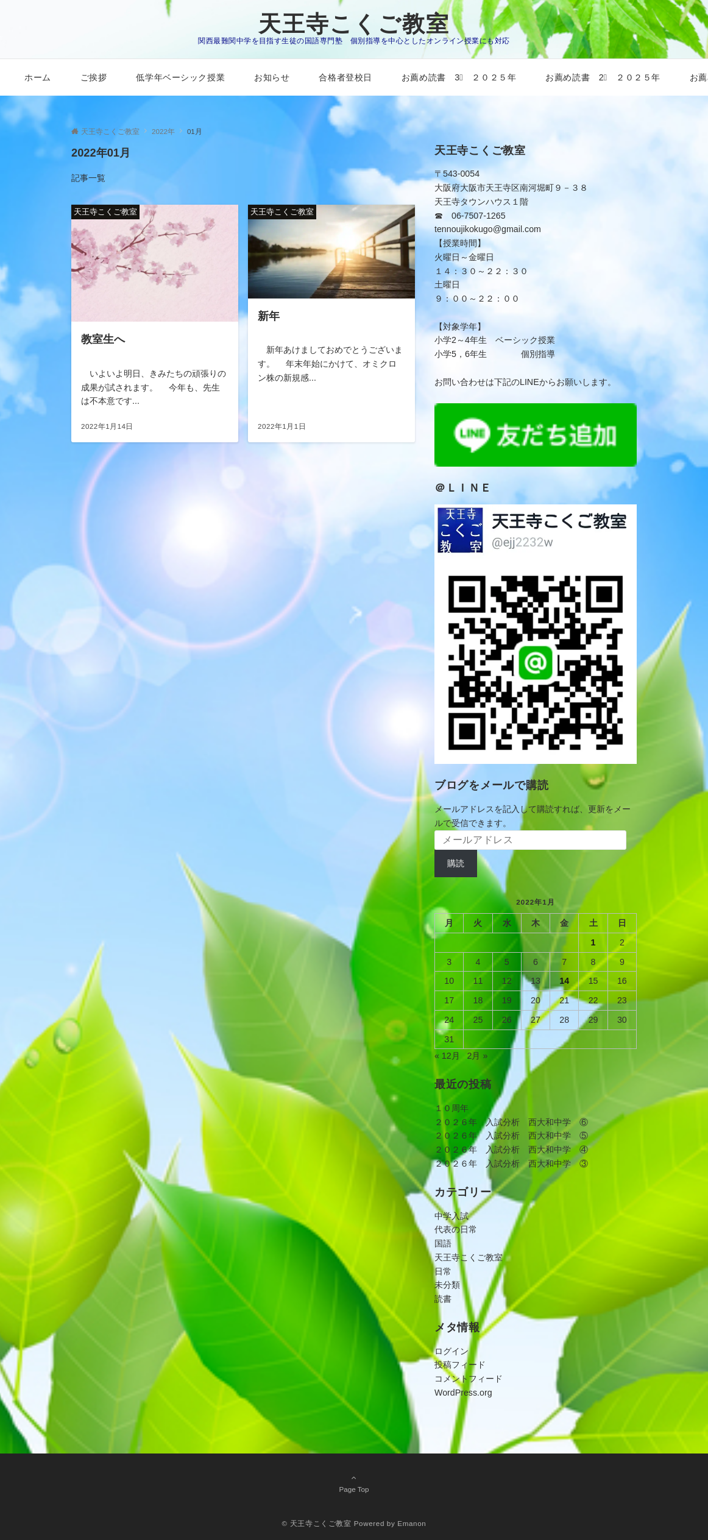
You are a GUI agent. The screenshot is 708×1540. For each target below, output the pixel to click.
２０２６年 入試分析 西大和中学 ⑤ (511, 1135)
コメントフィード (468, 1378)
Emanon (411, 1523)
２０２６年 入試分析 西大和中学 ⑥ (511, 1122)
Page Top (354, 1483)
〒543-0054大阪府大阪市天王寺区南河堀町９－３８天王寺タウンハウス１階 (511, 188)
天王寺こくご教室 (354, 24)
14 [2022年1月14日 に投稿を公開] (564, 981)
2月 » (477, 1056)
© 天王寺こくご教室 (317, 1523)
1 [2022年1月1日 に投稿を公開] (593, 942)
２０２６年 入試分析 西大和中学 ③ (511, 1163)
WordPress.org (463, 1392)
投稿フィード (460, 1364)
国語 (442, 1243)
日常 (442, 1271)
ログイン (451, 1351)
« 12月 (447, 1056)
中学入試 (451, 1216)
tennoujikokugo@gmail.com (487, 229)
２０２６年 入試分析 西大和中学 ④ (511, 1149)
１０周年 (451, 1108)
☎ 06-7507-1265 (470, 216)
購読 (455, 863)
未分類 (447, 1285)
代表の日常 (455, 1229)
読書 (442, 1299)
